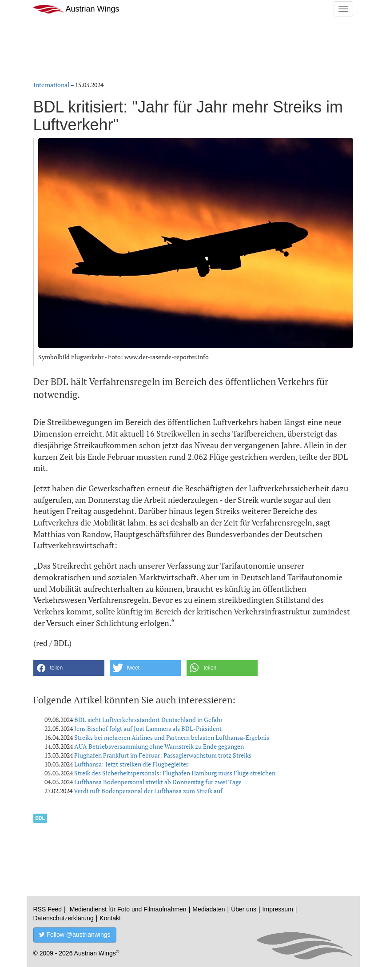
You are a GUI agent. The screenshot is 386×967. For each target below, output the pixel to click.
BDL (40, 818)
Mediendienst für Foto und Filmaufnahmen (128, 909)
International (51, 84)
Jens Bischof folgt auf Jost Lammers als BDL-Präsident (148, 728)
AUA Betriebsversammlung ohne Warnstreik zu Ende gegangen (159, 746)
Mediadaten (208, 909)
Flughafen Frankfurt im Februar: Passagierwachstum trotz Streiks (162, 755)
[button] (68, 668)
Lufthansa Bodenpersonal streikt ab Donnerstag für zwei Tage (158, 782)
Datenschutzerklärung (63, 918)
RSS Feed (47, 909)
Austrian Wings (76, 9)
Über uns (243, 909)
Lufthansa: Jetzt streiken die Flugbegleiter (131, 764)
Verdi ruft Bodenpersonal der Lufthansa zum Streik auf (148, 790)
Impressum (278, 909)
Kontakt (109, 918)
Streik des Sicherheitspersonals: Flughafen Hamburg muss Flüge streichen (174, 773)
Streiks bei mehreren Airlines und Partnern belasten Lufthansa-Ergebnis (171, 737)
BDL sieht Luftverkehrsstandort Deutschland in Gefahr (148, 719)
